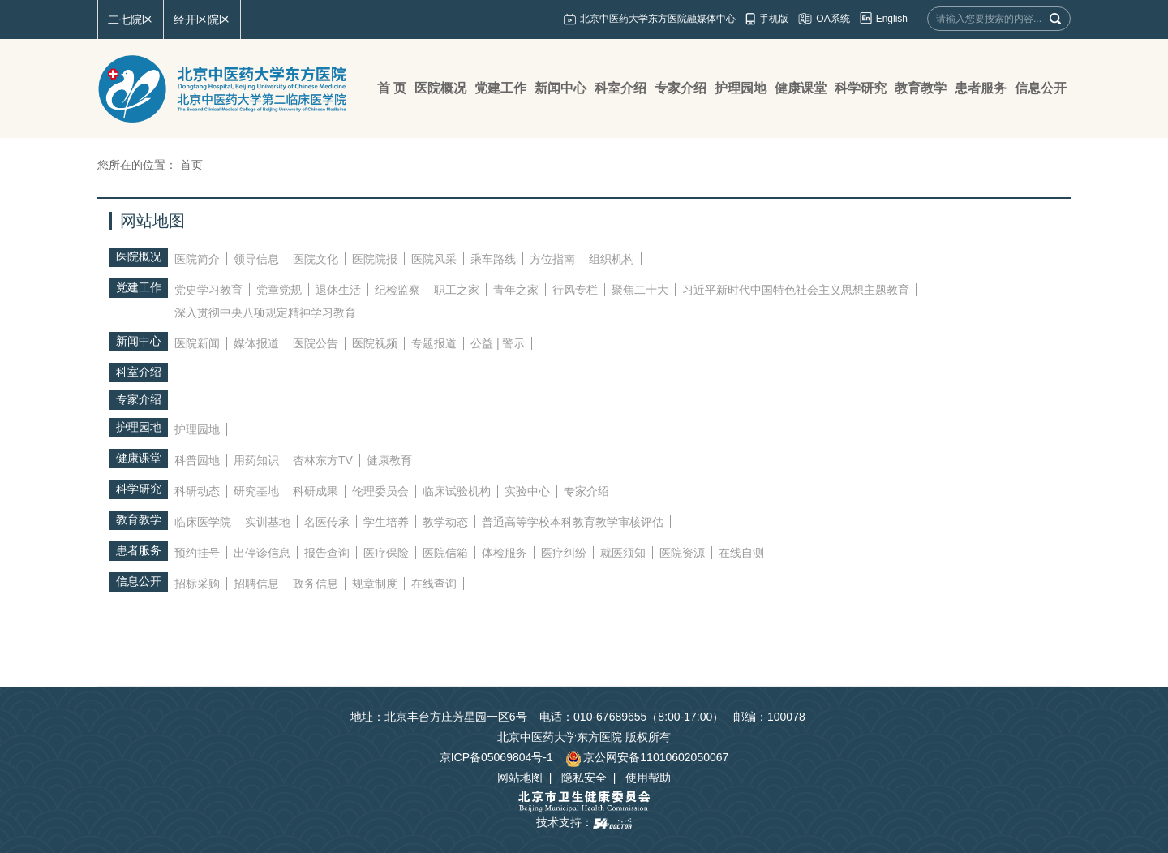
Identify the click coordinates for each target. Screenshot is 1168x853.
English (892, 18)
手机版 (773, 18)
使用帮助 (648, 777)
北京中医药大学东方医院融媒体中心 (658, 18)
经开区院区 (202, 19)
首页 (191, 164)
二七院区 (130, 19)
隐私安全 (584, 777)
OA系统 (832, 18)
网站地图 (520, 777)
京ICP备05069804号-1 (496, 757)
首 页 (391, 88)
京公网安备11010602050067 (646, 757)
